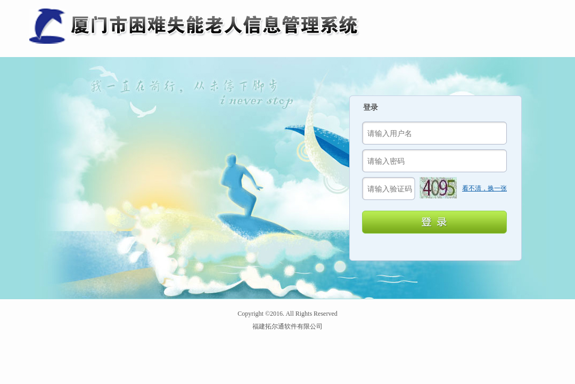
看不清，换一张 (484, 188)
